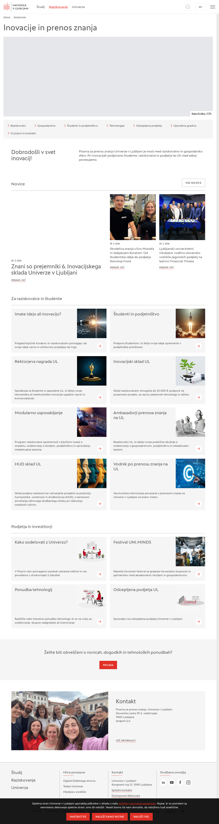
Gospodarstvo (44, 126)
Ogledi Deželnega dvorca (79, 781)
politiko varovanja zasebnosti (137, 803)
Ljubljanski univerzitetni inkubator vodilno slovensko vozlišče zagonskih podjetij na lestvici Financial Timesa (180, 255)
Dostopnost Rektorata (126, 796)
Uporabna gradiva (182, 126)
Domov (7, 17)
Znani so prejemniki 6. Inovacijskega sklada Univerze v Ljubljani (56, 270)
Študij (41, 7)
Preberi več (18, 280)
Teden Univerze (73, 786)
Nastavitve (78, 817)
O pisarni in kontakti (21, 133)
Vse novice (194, 183)
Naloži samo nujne (110, 817)
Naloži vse (141, 817)
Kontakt (126, 701)
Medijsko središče (74, 792)
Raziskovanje (58, 7)
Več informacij (126, 741)
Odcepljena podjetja (147, 126)
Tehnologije (114, 126)
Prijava (108, 665)
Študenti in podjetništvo (80, 126)
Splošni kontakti (122, 790)
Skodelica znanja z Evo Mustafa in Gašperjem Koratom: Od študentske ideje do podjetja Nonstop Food (132, 255)
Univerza (78, 7)
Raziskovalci (16, 126)
